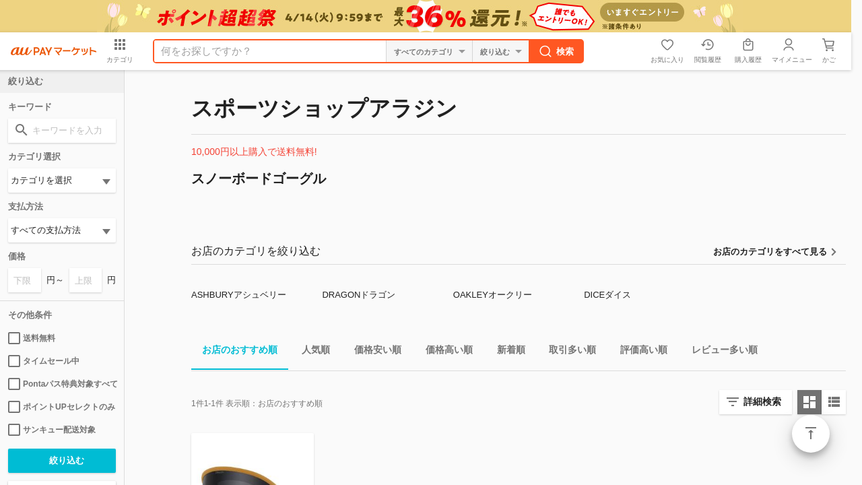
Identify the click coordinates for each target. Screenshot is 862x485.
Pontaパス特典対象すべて (62, 384)
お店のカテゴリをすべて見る (770, 252)
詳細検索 (762, 401)
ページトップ (811, 434)
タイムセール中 (43, 361)
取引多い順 (567, 352)
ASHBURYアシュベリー (238, 295)
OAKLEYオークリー (492, 295)
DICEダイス (607, 295)
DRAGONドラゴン (358, 295)
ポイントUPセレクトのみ (61, 407)
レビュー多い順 (719, 352)
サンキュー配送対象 (52, 430)
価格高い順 (444, 352)
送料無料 (31, 338)
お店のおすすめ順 (234, 352)
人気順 (310, 352)
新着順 (505, 352)
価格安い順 (372, 352)
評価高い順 (638, 352)
